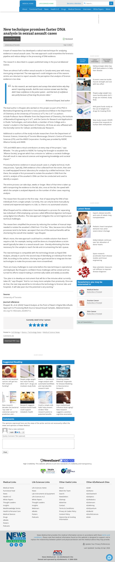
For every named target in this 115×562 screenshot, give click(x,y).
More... (108, 9)
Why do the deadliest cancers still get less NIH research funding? (10, 382)
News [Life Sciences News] (34, 491)
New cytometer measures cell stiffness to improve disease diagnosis (102, 269)
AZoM (88, 488)
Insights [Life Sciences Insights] (35, 505)
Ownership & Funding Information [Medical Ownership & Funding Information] (67, 518)
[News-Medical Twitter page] (16, 545)
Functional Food (9, 491)
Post (5, 452)
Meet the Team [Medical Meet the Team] (65, 491)
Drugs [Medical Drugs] (5, 517)
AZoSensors (90, 502)
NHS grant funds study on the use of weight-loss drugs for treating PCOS (102, 108)
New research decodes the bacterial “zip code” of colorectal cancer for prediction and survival (10, 410)
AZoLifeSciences (92, 514)
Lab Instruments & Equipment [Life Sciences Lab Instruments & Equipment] (43, 494)
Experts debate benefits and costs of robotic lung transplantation (102, 215)
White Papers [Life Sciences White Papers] (37, 499)
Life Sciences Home (46, 3)
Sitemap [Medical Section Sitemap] (62, 499)
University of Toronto (12, 45)
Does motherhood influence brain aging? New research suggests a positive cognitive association (64, 409)
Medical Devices (9, 514)
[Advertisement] (38, 349)
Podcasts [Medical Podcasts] (6, 526)
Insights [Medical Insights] (6, 505)
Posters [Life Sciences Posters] (35, 514)
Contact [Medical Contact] (62, 505)
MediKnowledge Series (11, 508)
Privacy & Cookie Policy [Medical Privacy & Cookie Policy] (67, 511)
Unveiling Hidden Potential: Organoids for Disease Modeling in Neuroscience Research (64, 383)
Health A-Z (7, 497)
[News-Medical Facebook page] (11, 545)
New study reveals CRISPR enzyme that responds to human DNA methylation (102, 122)
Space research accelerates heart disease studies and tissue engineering (102, 256)
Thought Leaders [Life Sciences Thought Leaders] (38, 502)
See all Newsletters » (85, 322)
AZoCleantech (91, 494)
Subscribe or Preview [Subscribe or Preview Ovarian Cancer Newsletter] (94, 303)
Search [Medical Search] (61, 494)
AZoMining (90, 505)
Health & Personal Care (12, 511)
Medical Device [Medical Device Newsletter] (92, 289)
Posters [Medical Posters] (6, 523)
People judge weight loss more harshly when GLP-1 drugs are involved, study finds (28, 382)
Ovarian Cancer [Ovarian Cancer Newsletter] (93, 300)
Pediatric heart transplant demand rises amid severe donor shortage (102, 228)
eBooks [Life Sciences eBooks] (34, 511)
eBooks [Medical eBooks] (5, 520)
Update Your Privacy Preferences (96, 544)
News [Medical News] (5, 494)
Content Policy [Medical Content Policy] (64, 514)
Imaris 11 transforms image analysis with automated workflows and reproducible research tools (46, 383)
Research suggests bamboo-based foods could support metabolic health (28, 408)
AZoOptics (90, 497)
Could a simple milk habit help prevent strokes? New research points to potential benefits (45, 409)
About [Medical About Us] (61, 488)
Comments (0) (8, 336)
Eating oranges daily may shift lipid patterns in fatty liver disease (103, 68)
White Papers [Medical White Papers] (8, 499)
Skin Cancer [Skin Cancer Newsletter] (91, 311)
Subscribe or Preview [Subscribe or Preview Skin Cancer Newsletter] (94, 314)
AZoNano (89, 491)
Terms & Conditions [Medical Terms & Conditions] (66, 508)
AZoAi (88, 517)
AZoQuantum (91, 508)
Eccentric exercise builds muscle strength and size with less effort (102, 81)
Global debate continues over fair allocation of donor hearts (102, 242)
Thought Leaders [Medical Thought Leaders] (9, 502)
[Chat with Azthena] (109, 557)
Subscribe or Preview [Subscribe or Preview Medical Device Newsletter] (94, 292)
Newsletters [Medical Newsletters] (63, 497)
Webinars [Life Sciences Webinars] (35, 508)
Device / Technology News (31, 332)
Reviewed (69, 39)
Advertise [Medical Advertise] (62, 502)
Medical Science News (51, 332)
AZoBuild (89, 511)
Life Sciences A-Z (38, 497)
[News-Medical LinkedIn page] (21, 545)
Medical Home (27, 3)
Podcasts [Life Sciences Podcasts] (35, 517)
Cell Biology (15, 332)
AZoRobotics (91, 499)
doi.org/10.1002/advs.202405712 (17, 311)
